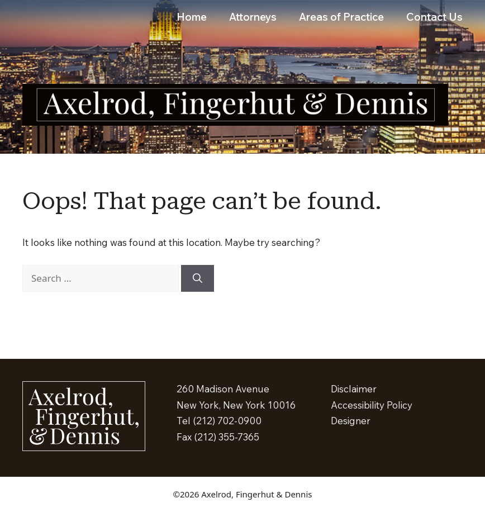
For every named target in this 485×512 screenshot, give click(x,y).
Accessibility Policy (371, 405)
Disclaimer (354, 389)
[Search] (197, 278)
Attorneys (253, 16)
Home (192, 16)
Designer (350, 420)
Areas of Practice (341, 16)
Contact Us (434, 16)
